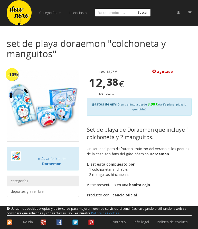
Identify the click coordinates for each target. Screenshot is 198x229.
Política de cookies (172, 222)
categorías (50, 12)
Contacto (118, 222)
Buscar (143, 12)
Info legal (141, 222)
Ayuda (28, 222)
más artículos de (51, 161)
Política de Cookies (105, 213)
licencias (78, 12)
